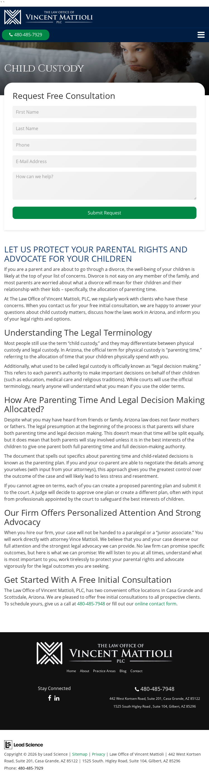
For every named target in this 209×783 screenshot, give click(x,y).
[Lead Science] (23, 744)
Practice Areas (104, 671)
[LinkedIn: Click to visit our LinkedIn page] (57, 698)
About (84, 671)
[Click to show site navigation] (201, 35)
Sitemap (80, 754)
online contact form (155, 604)
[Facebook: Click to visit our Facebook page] (49, 698)
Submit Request (104, 213)
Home (71, 671)
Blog (123, 671)
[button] (25, 35)
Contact (136, 671)
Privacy (98, 754)
